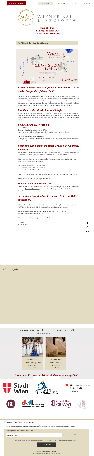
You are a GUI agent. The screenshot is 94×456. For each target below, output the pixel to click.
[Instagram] (87, 227)
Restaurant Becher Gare (32, 189)
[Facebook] (87, 223)
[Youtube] (87, 231)
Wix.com (50, 453)
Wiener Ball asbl (40, 453)
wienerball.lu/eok (37, 213)
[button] (60, 3)
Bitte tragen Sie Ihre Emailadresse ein (19, 430)
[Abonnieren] (46, 444)
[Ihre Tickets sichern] (16, 3)
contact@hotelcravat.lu (42, 178)
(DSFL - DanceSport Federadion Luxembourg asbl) (50, 207)
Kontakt (54, 451)
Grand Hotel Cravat (54, 152)
